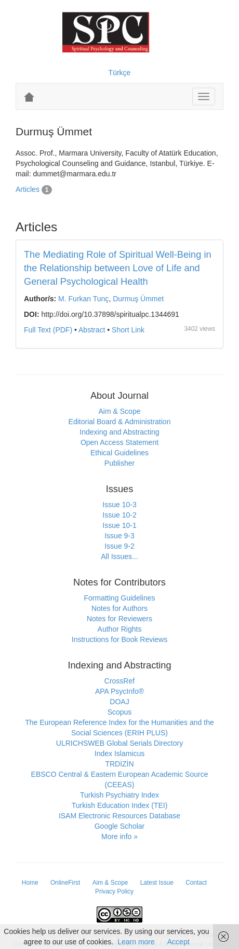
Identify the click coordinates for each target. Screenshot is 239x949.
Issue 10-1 (119, 525)
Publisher (119, 463)
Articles (27, 189)
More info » (119, 836)
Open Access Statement (119, 442)
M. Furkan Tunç (83, 299)
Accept (178, 942)
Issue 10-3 (119, 504)
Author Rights (120, 629)
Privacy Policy (114, 891)
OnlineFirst (65, 882)
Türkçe (120, 72)
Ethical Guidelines (119, 453)
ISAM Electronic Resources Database (119, 816)
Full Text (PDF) (48, 330)
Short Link (128, 330)
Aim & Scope (120, 411)
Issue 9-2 (119, 546)
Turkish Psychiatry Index (119, 795)
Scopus (120, 712)
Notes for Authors (119, 608)
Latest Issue (157, 882)
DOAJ (119, 701)
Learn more (136, 942)
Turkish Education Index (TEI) (120, 805)
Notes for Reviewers (119, 619)
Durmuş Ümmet (138, 299)
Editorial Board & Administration (120, 421)
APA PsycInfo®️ (119, 691)
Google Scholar (120, 826)
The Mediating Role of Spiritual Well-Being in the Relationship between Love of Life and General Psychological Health (117, 268)
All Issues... (119, 556)
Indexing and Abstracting (119, 432)
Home (30, 882)
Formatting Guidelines (119, 598)
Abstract (91, 330)
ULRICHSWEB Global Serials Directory (119, 743)
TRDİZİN (119, 764)
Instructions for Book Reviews (119, 639)
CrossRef (119, 681)
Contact (196, 882)
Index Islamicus (119, 753)
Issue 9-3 (119, 536)
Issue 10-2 (119, 515)
